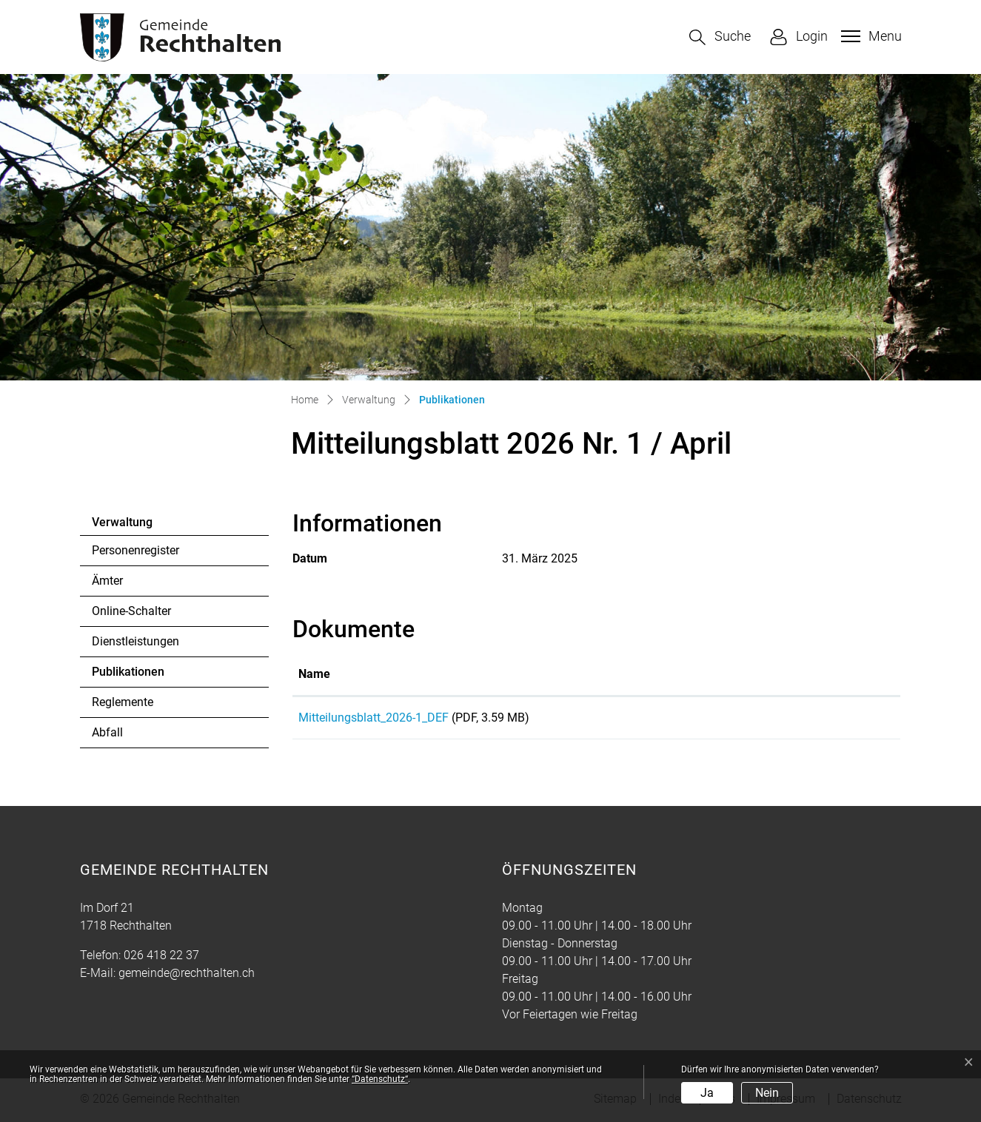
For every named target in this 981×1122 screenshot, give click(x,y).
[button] (720, 37)
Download (830, 720)
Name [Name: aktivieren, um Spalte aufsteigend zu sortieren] (314, 674)
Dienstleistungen (135, 641)
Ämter (107, 581)
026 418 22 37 (161, 957)
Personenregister (135, 550)
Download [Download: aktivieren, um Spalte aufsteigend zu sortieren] (793, 674)
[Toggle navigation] (869, 36)
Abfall (107, 732)
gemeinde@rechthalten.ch (186, 975)
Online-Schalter (131, 611)
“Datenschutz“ (380, 1079)
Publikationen (132, 676)
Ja (707, 1093)
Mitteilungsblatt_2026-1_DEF (373, 718)
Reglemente (122, 702)
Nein (767, 1093)
